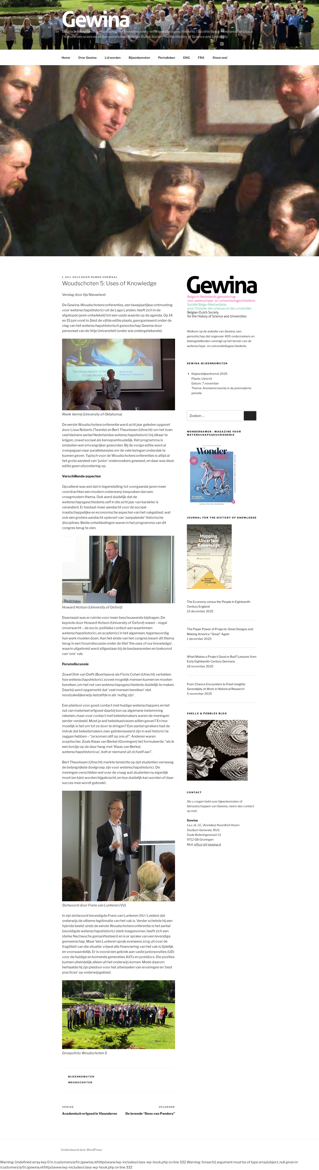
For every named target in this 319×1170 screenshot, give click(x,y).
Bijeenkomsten (139, 57)
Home (66, 57)
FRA (201, 57)
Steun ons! (220, 57)
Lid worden (112, 57)
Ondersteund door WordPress (81, 1149)
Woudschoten (80, 1082)
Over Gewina (87, 57)
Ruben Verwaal (104, 277)
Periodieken (166, 57)
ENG (186, 57)
